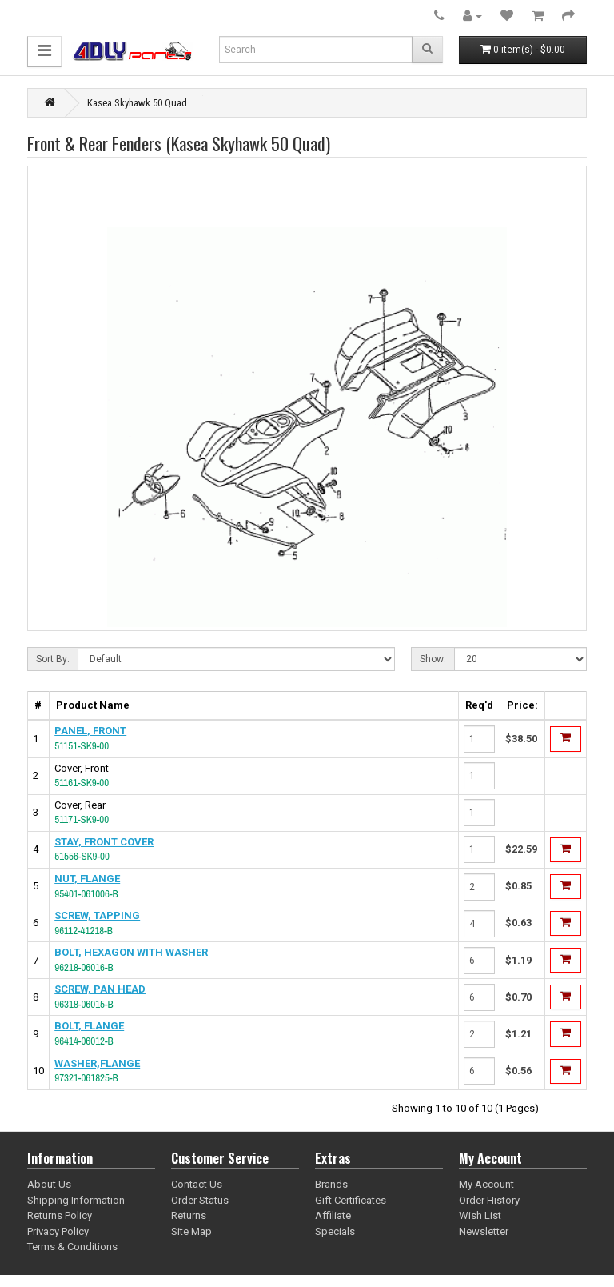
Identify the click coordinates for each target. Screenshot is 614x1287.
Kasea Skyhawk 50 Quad (137, 103)
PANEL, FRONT (90, 731)
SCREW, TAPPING (97, 915)
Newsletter (483, 1231)
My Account (486, 1184)
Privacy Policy (58, 1231)
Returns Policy (59, 1215)
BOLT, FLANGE (89, 1026)
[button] (44, 51)
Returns (188, 1215)
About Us (49, 1184)
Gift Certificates (350, 1200)
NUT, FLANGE (87, 879)
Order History (489, 1200)
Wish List (480, 1215)
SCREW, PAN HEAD (100, 989)
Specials (335, 1231)
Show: (433, 659)
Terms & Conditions (72, 1247)
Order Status (200, 1200)
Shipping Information (76, 1200)
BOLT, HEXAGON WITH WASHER (131, 952)
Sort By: (53, 659)
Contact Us (196, 1184)
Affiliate (333, 1215)
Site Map (191, 1231)
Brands (331, 1184)
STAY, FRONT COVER (104, 842)
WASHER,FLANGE (97, 1063)
